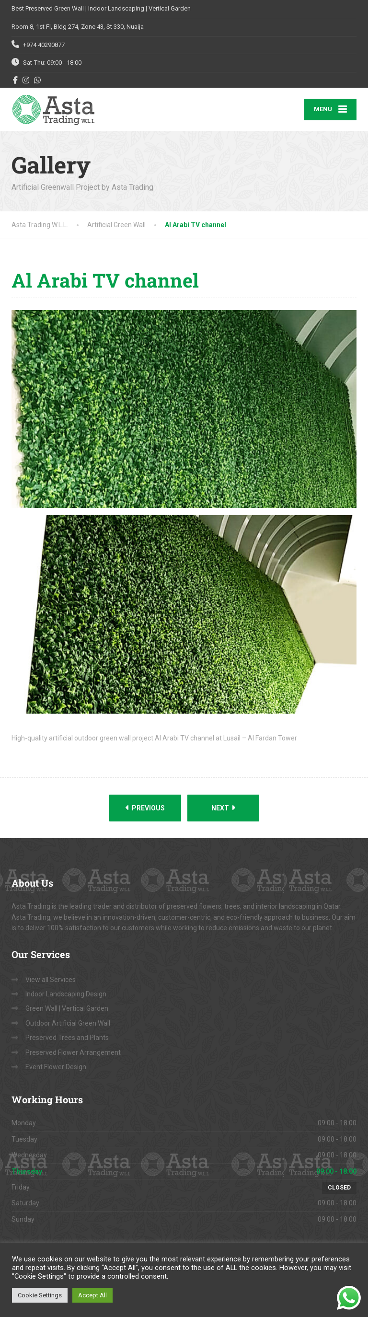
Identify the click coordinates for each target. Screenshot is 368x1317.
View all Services (50, 979)
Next (223, 808)
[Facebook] (16, 80)
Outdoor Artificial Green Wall (67, 1023)
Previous (145, 808)
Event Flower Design (55, 1067)
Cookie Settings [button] (40, 1295)
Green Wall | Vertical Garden (66, 1008)
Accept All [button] (92, 1295)
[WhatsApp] (38, 80)
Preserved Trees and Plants (67, 1037)
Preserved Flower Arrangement (73, 1052)
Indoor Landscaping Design (65, 994)
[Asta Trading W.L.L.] (70, 109)
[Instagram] (26, 80)
